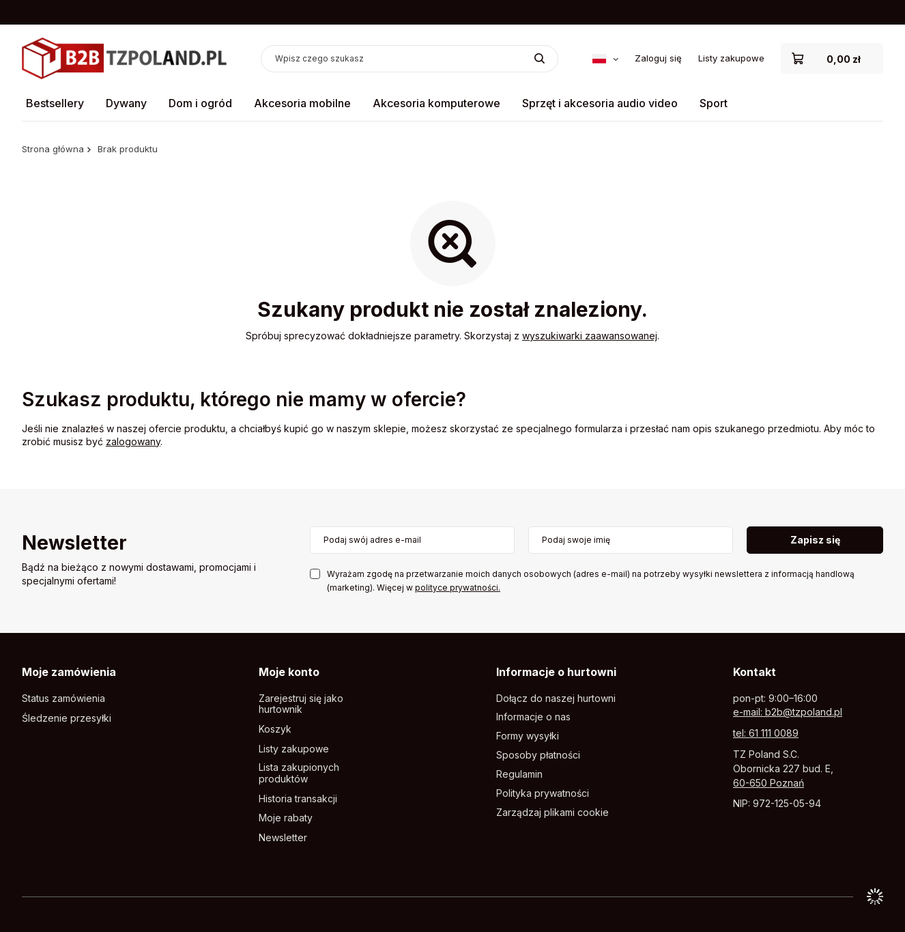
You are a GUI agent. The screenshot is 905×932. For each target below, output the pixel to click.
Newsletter (74, 543)
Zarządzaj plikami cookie (552, 812)
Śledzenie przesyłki (66, 718)
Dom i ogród (200, 103)
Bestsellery (55, 103)
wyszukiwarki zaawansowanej (589, 335)
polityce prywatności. (457, 587)
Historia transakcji (298, 798)
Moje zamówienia (69, 672)
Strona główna (53, 148)
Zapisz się (815, 540)
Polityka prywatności (542, 793)
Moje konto (289, 672)
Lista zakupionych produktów (299, 773)
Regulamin (519, 774)
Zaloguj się (658, 58)
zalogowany (133, 441)
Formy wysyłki (527, 736)
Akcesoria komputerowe (436, 103)
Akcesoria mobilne (302, 103)
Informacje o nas (533, 716)
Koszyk (275, 729)
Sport (714, 103)
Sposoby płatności (538, 755)
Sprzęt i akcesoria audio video (600, 103)
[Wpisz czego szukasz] (409, 58)
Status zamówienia (63, 698)
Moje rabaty (286, 818)
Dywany (126, 103)
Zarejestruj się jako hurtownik (301, 704)
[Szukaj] (539, 58)
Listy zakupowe (731, 58)
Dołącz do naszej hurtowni (556, 698)
